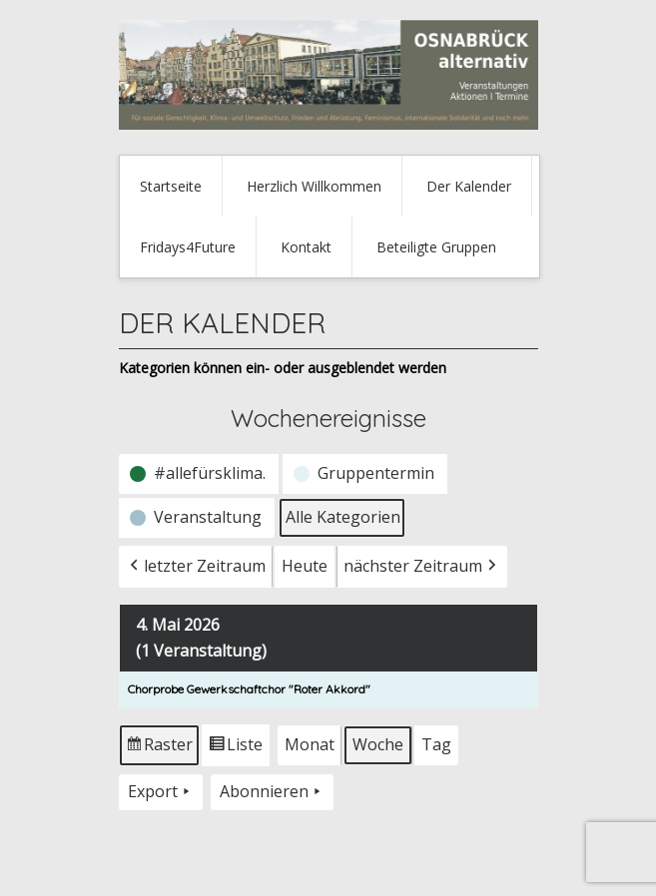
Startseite (171, 186)
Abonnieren (272, 792)
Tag (436, 744)
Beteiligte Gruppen (436, 246)
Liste (235, 748)
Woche (377, 744)
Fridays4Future (188, 246)
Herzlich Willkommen (314, 186)
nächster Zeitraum (421, 567)
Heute (305, 566)
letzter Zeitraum (196, 567)
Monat (309, 744)
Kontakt (306, 246)
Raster (160, 748)
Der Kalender (468, 186)
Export (161, 792)
